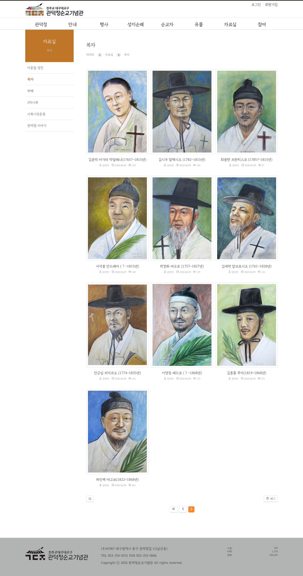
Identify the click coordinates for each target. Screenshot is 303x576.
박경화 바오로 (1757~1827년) (182, 266)
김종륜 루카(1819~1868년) (246, 373)
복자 (30, 79)
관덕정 (41, 24)
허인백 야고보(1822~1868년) (117, 479)
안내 (72, 24)
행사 (104, 24)
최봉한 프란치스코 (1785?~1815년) (246, 159)
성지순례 (136, 24)
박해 (30, 91)
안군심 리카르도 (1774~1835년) (117, 373)
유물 (199, 24)
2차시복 (32, 102)
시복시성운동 (36, 114)
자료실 (230, 24)
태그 (270, 498)
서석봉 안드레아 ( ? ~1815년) (117, 266)
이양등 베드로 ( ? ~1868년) (182, 373)
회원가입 (271, 4)
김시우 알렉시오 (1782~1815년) (181, 159)
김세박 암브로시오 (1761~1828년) (247, 266)
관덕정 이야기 (37, 125)
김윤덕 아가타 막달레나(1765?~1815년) (117, 159)
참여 (262, 24)
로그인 (256, 4)
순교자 (167, 24)
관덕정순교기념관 (77, 10)
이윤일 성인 (35, 67)
